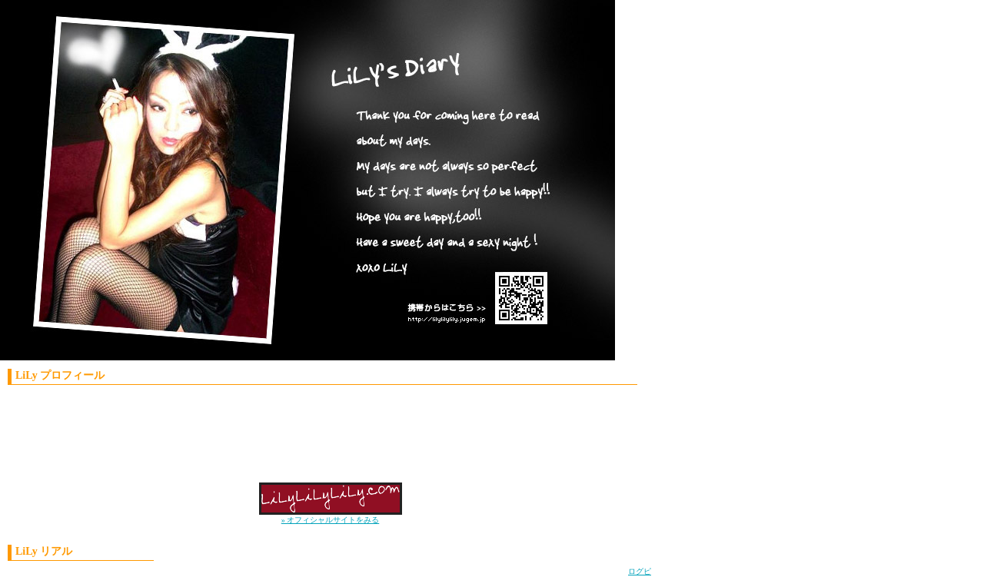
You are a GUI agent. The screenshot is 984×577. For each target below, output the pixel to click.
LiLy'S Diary (296, 184)
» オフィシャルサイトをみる (330, 520)
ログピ (639, 571)
